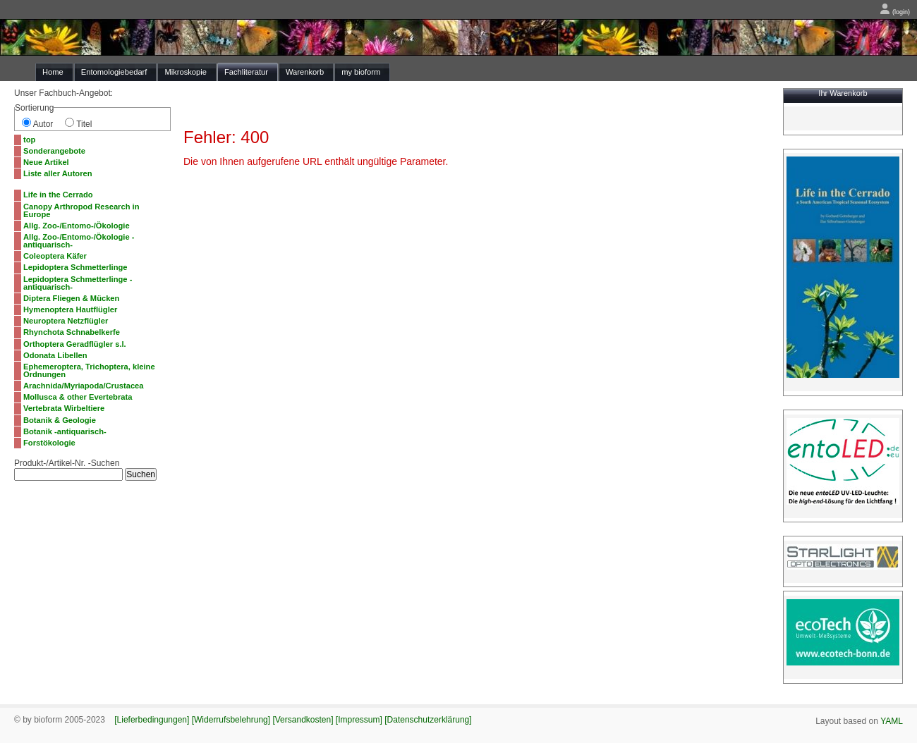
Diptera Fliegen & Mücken (71, 298)
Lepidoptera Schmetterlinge (75, 267)
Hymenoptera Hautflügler (70, 309)
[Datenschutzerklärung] (427, 720)
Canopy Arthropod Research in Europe (81, 210)
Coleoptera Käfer (55, 256)
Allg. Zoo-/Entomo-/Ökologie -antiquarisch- (78, 241)
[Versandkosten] (302, 720)
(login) (895, 12)
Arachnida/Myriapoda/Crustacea (83, 385)
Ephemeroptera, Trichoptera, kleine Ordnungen (89, 370)
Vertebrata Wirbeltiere (63, 408)
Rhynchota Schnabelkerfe (71, 332)
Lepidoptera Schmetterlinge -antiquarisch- (77, 283)
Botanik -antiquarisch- (65, 431)
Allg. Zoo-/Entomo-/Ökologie (76, 225)
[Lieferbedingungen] (151, 720)
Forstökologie (49, 442)
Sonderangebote (54, 151)
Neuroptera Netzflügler (65, 321)
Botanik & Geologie (59, 420)
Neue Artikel (46, 162)
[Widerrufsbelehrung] (231, 720)
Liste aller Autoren (57, 173)
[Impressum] (359, 720)
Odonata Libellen (55, 355)
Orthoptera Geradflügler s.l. (74, 344)
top (29, 139)
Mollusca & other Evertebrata (77, 397)
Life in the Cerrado (58, 194)
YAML (891, 721)
